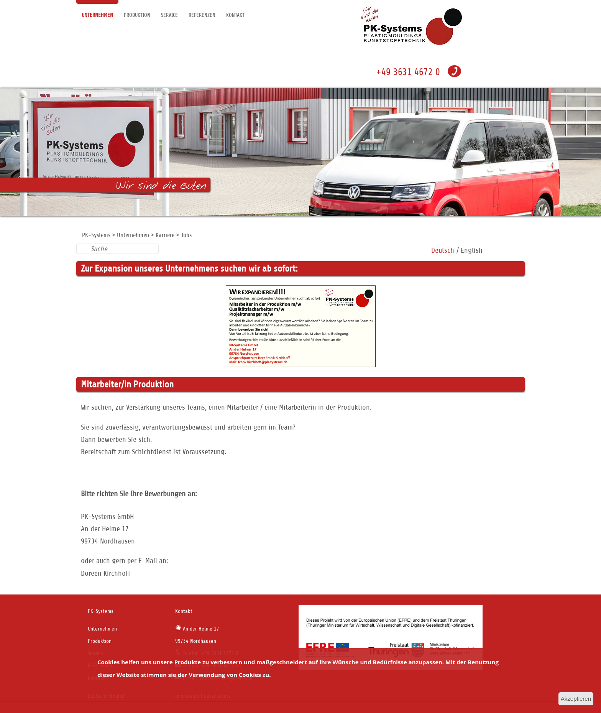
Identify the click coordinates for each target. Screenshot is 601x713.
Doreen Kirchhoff (105, 573)
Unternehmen (97, 15)
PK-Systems (96, 235)
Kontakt (235, 15)
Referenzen (202, 15)
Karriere (165, 235)
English (472, 250)
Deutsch (442, 250)
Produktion (137, 15)
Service (169, 15)
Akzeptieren (576, 698)
